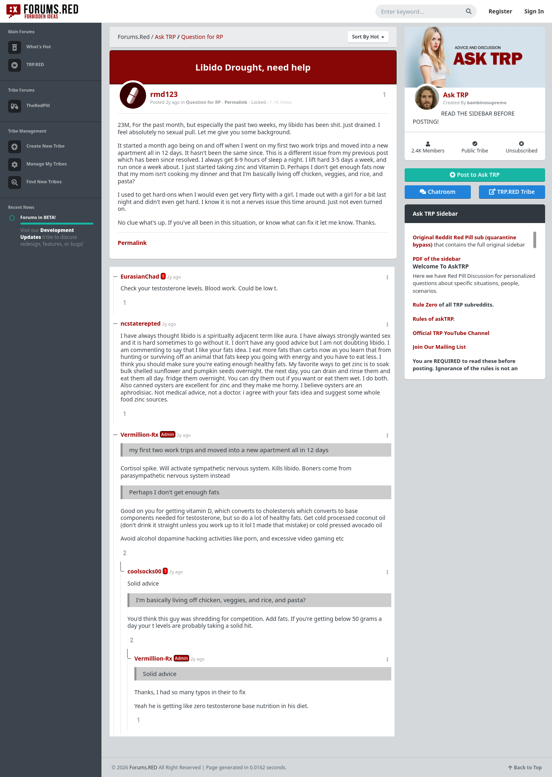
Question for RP (202, 37)
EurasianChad (140, 276)
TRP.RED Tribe (512, 191)
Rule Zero (425, 304)
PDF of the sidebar (437, 258)
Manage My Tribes (37, 164)
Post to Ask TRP (475, 174)
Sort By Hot (368, 36)
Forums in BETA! (38, 217)
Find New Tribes (35, 182)
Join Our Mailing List (439, 346)
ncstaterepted (141, 323)
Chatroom (437, 191)
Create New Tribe (36, 146)
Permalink (235, 102)
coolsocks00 (144, 571)
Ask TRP (165, 37)
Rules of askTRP (433, 318)
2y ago (174, 277)
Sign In (534, 11)
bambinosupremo (487, 102)
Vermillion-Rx (139, 434)
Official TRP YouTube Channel (451, 333)
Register (500, 11)
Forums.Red (134, 37)
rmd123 (164, 94)
